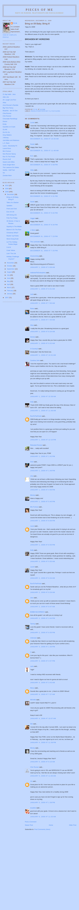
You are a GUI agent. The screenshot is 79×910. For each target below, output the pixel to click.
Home (51, 825)
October (10, 266)
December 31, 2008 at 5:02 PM (44, 213)
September (11, 269)
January (10, 294)
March (9, 287)
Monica (32, 495)
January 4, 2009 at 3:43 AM (42, 682)
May (8, 281)
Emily (4, 124)
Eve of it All (10, 212)
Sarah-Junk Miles (9, 162)
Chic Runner (34, 767)
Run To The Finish (9, 156)
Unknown (33, 638)
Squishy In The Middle (14, 226)
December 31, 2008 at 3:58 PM (44, 165)
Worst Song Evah (12, 239)
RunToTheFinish (36, 416)
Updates (9, 205)
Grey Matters (7, 135)
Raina (32, 308)
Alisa (32, 325)
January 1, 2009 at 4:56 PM (42, 490)
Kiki (31, 724)
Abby (32, 170)
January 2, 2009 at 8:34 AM (42, 578)
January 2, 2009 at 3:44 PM (42, 618)
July (8, 275)
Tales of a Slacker (12, 202)
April (8, 284)
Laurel (32, 567)
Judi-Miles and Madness (11, 140)
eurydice (33, 808)
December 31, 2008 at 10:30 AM (44, 139)
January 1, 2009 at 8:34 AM (42, 331)
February (10, 290)
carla (32, 666)
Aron (31, 462)
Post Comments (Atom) (42, 829)
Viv (31, 781)
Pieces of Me (39, 9)
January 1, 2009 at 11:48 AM (43, 410)
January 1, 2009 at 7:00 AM (42, 303)
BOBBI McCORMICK (37, 612)
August (9, 272)
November (11, 263)
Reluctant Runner (36, 445)
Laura (32, 526)
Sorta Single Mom (9, 165)
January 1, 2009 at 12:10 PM (43, 440)
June (9, 278)
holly (31, 402)
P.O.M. (15, 23)
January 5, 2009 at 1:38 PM (42, 802)
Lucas (32, 122)
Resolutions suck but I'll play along (45, 111)
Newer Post (29, 825)
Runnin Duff (7, 159)
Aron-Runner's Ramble (10, 105)
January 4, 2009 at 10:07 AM (43, 718)
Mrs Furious (34, 507)
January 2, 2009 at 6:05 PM (42, 632)
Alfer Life (6, 97)
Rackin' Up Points (12, 236)
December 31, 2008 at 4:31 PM (44, 196)
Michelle (33, 700)
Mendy (32, 748)
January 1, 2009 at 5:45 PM (42, 501)
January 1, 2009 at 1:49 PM (42, 471)
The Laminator (35, 242)
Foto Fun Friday (11, 218)
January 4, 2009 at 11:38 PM (43, 742)
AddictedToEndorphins (38, 272)
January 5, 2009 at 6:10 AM (42, 762)
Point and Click (11, 209)
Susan (32, 144)
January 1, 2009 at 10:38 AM (43, 396)
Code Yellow (10, 250)
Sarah (32, 202)
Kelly (32, 550)
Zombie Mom (7, 175)
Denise (32, 337)
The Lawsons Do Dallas (11, 167)
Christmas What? (12, 233)
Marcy (32, 688)
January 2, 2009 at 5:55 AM (42, 561)
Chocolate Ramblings (10, 119)
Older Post (72, 825)
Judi (31, 294)
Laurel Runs (7, 148)
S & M (8, 247)
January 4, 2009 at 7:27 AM (42, 694)
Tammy (32, 624)
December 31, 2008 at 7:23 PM (44, 236)
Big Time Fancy (8, 108)
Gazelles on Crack (9, 127)
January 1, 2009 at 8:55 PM (42, 545)
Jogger (32, 218)
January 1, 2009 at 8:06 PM (42, 521)
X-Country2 (34, 349)
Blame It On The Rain (13, 229)
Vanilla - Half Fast (9, 170)
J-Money (6, 137)
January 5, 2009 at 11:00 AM (43, 776)
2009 (7, 188)
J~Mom (32, 230)
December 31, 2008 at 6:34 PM (44, 225)
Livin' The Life (11, 253)
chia (31, 476)
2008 (7, 192)
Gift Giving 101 (11, 215)
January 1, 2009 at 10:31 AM (43, 355)
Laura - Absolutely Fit (10, 146)
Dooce (5, 121)
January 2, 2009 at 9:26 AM (42, 592)
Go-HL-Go (6, 132)
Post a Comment (30, 822)
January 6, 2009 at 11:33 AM (43, 817)
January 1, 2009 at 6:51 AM (42, 289)
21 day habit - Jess (9, 94)
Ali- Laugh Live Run (9, 100)
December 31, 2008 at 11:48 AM (44, 150)
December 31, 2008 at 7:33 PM (44, 251)
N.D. (31, 156)
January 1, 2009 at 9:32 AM (42, 343)
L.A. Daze (6, 143)
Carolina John (35, 360)
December (11, 194)
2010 (7, 185)
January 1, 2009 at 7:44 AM (42, 320)
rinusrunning (34, 256)
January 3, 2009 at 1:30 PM (42, 647)
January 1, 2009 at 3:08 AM (42, 267)
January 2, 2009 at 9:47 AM (42, 606)
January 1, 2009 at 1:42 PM (42, 456)
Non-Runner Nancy (9, 154)
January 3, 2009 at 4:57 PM (42, 661)
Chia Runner (7, 113)
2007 (7, 297)
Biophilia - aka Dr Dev (10, 110)
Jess (32, 598)
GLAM (5, 129)
